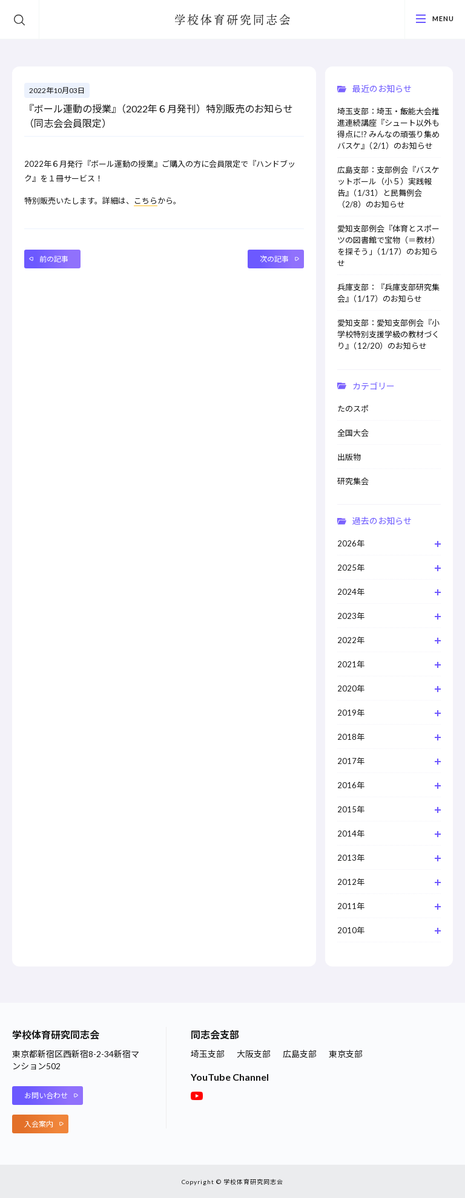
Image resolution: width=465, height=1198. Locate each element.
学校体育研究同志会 (232, 20)
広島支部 (300, 1054)
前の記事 (53, 259)
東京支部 (346, 1054)
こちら (145, 201)
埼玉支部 (208, 1054)
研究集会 (353, 481)
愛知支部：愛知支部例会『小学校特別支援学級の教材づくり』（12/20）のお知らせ (388, 334)
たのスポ (353, 408)
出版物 (349, 457)
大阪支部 (254, 1054)
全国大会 (353, 433)
